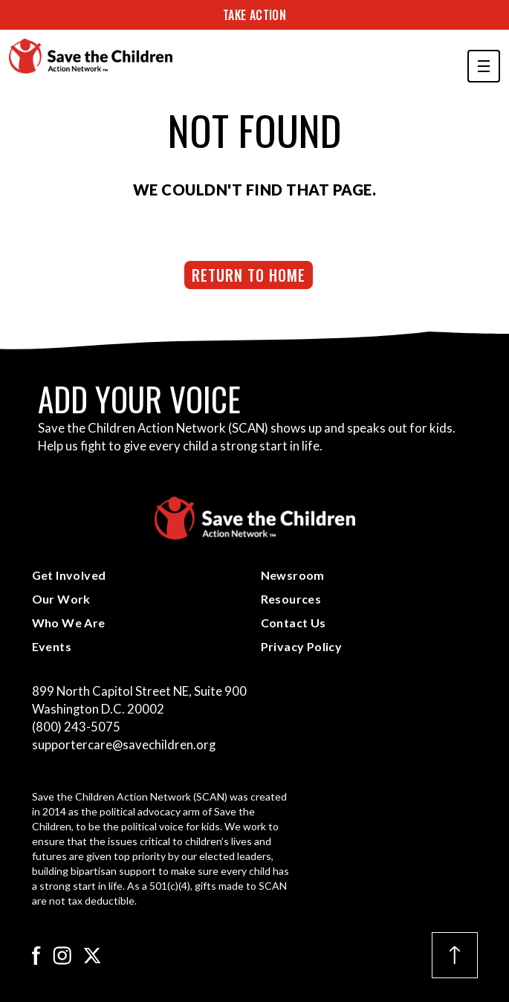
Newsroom (293, 575)
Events (51, 646)
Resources (291, 599)
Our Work (61, 599)
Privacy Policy (302, 646)
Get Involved (69, 575)
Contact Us (293, 622)
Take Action (254, 15)
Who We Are (69, 622)
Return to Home (248, 275)
